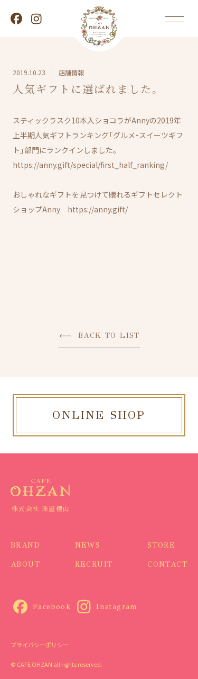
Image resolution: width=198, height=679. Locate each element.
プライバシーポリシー (40, 644)
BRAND (25, 545)
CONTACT (167, 564)
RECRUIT (94, 564)
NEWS (88, 545)
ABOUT (25, 564)
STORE (161, 545)
